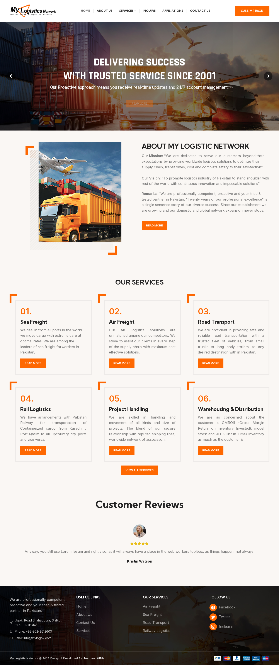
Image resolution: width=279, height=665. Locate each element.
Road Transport (156, 622)
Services (83, 630)
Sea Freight (152, 614)
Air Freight (151, 606)
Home (81, 606)
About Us (84, 614)
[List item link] (40, 631)
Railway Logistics (156, 630)
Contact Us (85, 622)
